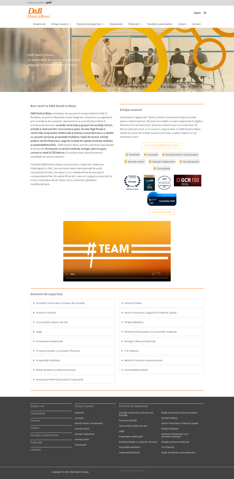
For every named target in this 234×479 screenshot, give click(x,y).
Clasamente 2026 (161, 212)
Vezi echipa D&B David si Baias (162, 145)
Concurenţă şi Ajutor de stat (133, 425)
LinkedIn (35, 449)
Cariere (34, 428)
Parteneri (79, 412)
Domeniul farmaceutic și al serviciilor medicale (174, 435)
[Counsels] (151, 154)
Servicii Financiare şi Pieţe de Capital (179, 423)
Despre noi (37, 406)
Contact (35, 420)
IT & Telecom (167, 447)
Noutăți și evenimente (44, 435)
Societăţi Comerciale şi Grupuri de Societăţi (136, 414)
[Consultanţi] (162, 168)
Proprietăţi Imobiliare (129, 447)
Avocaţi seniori (82, 428)
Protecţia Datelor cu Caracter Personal (138, 442)
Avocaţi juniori (82, 439)
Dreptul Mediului (169, 428)
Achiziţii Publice (169, 418)
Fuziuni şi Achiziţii (128, 420)
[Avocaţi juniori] (189, 161)
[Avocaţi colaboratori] (162, 161)
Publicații (36, 442)
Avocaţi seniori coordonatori (89, 423)
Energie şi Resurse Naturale (175, 442)
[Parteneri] (132, 154)
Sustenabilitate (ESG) (129, 452)
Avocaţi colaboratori (85, 434)
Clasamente (37, 413)
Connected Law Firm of (40, 2)
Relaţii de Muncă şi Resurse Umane (179, 412)
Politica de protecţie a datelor (133, 470)
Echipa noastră (84, 406)
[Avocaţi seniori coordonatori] (180, 154)
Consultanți (80, 444)
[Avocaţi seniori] (134, 161)
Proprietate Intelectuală (131, 436)
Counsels (79, 418)
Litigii (121, 431)
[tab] (72, 303)
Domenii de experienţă (133, 406)
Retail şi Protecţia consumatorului (178, 452)
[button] (205, 13)
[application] (76, 24)
